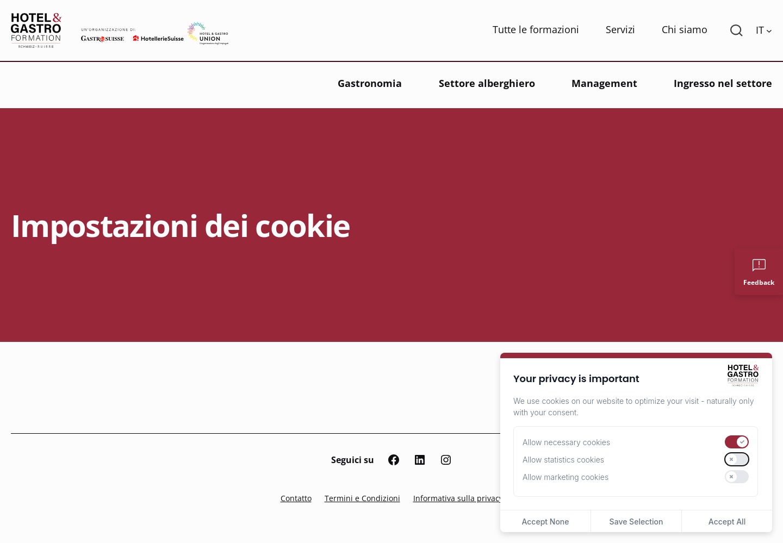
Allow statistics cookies (563, 459)
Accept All (727, 521)
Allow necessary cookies (566, 442)
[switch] (737, 441)
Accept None (545, 521)
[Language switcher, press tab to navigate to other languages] (764, 30)
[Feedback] (759, 271)
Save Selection (636, 521)
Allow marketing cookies (565, 477)
